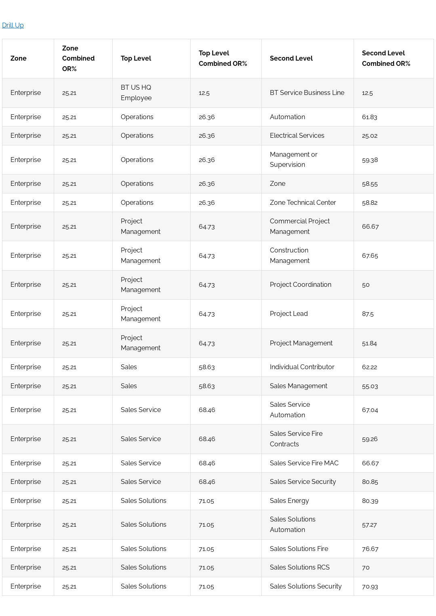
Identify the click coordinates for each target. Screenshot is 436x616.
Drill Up (13, 25)
